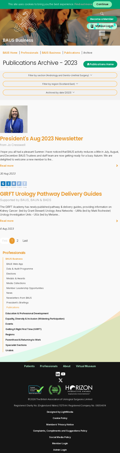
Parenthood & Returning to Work (23, 339)
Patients (29, 366)
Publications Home (100, 64)
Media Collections (16, 283)
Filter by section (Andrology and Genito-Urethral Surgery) (60, 75)
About (66, 366)
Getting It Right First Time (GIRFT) (24, 329)
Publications (72, 52)
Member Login (60, 443)
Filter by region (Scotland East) (60, 84)
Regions (10, 334)
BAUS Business (51, 52)
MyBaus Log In (104, 26)
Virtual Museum (86, 366)
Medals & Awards (15, 278)
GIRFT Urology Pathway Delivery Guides (51, 194)
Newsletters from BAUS (19, 297)
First (4, 240)
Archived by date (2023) (60, 92)
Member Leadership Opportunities (25, 288)
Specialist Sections (16, 345)
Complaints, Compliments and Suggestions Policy (60, 430)
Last (25, 240)
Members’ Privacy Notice (60, 424)
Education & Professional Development (27, 313)
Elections (11, 273)
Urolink (9, 350)
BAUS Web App (14, 264)
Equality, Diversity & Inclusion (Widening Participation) (35, 318)
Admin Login (60, 449)
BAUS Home (10, 52)
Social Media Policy (60, 437)
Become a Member (102, 19)
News (9, 293)
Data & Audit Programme (19, 268)
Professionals (29, 52)
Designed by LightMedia (60, 412)
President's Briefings (17, 302)
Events (9, 323)
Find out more (83, 4)
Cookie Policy (60, 418)
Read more (59, 165)
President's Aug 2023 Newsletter (41, 138)
